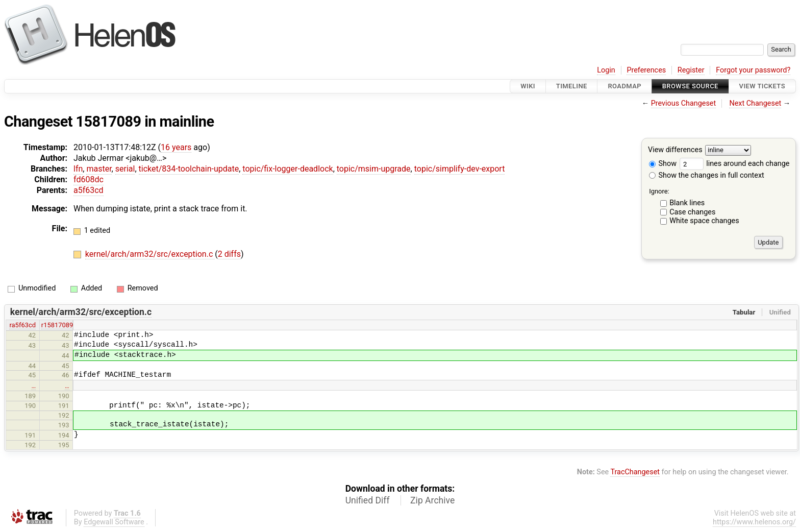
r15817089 (57, 325)
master (98, 169)
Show (663, 163)
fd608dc (88, 179)
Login (606, 70)
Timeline (571, 86)
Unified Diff (367, 500)
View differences (675, 150)
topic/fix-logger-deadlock (287, 169)
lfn (78, 169)
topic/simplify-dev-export (459, 169)
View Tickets (762, 86)
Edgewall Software (114, 522)
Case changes (692, 212)
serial (125, 169)
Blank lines (687, 203)
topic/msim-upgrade (374, 169)
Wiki (527, 86)
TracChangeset (635, 472)
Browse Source (690, 86)
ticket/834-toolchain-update (189, 169)
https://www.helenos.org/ (754, 522)
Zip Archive (432, 500)
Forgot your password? (753, 70)
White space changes (704, 220)
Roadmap (624, 86)
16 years (176, 147)
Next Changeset (755, 103)
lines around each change (735, 163)
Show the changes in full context (706, 175)
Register (691, 70)
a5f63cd (88, 190)
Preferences (646, 70)
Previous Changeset (683, 103)
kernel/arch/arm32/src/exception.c (150, 254)
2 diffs (229, 254)
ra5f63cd (22, 325)
